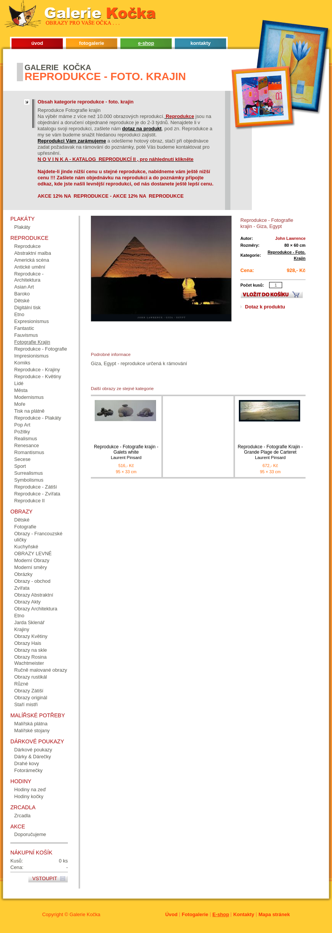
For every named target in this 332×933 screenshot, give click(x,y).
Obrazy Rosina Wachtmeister (30, 660)
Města (21, 390)
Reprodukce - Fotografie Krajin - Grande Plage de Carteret (270, 452)
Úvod (171, 914)
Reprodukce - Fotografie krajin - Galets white (126, 452)
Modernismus (29, 397)
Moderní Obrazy (31, 560)
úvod (37, 43)
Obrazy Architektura (35, 609)
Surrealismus (28, 473)
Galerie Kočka (84, 914)
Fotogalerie (195, 914)
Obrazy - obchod (32, 581)
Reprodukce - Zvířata (37, 494)
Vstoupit (44, 878)
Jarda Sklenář (29, 622)
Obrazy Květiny (31, 636)
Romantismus (29, 452)
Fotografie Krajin (32, 342)
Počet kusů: (252, 285)
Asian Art (24, 287)
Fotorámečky (28, 770)
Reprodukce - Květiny (37, 376)
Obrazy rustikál (30, 677)
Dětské (22, 300)
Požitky (22, 432)
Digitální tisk (27, 307)
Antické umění (29, 267)
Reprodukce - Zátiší (35, 487)
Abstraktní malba (32, 253)
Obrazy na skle (30, 650)
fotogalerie (91, 43)
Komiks (22, 363)
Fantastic (24, 328)
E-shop (220, 914)
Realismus (25, 438)
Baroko (22, 294)
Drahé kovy (26, 763)
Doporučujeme (30, 834)
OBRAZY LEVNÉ (33, 553)
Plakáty (22, 227)
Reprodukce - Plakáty (37, 418)
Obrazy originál (30, 697)
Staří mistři (26, 704)
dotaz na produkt (142, 128)
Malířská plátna (31, 723)
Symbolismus (28, 480)
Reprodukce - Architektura (29, 277)
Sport (20, 466)
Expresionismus (31, 321)
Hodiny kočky (28, 796)
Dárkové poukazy (33, 750)
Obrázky (23, 574)
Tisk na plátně (29, 411)
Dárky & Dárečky (32, 756)
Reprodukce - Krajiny (37, 369)
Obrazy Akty (27, 602)
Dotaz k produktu (265, 307)
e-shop (146, 43)
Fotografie (25, 527)
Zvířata (22, 588)
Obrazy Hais (27, 643)
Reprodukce (27, 246)
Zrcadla (22, 815)
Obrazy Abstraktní (33, 595)
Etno (19, 314)
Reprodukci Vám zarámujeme (72, 141)
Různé (21, 684)
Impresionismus (31, 356)
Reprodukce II (29, 500)
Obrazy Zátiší (28, 691)
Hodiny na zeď (30, 789)
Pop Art (22, 425)
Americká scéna (31, 260)
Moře (19, 404)
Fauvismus (26, 335)
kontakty (201, 43)
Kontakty (243, 914)
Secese (22, 459)
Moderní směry (30, 567)
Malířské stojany (31, 730)
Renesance (26, 445)
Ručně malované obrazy (40, 670)
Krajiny (21, 629)
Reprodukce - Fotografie (40, 349)
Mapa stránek (274, 914)
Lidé (18, 383)
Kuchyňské (26, 546)
